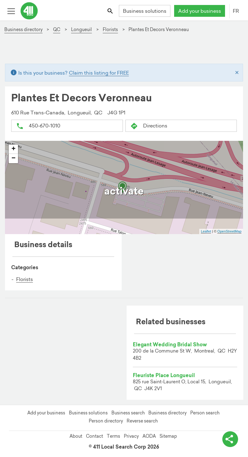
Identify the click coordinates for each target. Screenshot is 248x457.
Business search (128, 413)
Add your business (199, 11)
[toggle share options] (229, 438)
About (76, 436)
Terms (113, 436)
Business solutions (144, 11)
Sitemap (168, 436)
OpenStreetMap (229, 231)
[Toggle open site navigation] (11, 10)
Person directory (106, 421)
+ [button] (13, 149)
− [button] (13, 158)
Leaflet (206, 231)
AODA (149, 436)
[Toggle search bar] (110, 10)
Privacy (131, 436)
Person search (204, 413)
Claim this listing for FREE (99, 73)
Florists (24, 279)
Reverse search (142, 421)
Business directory (167, 413)
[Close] (237, 72)
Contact (94, 436)
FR (236, 11)
